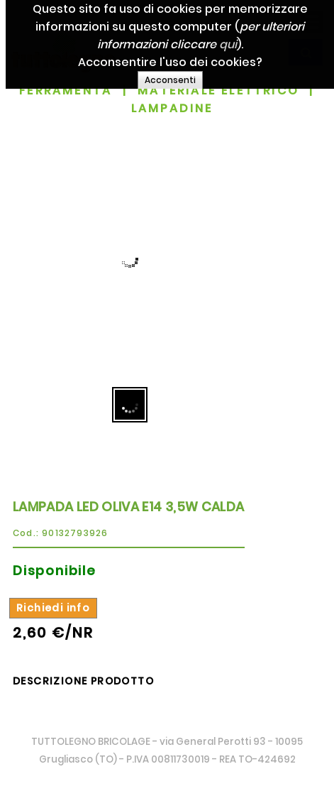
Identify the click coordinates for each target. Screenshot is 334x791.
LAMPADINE (172, 108)
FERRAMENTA (65, 90)
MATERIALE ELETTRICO (218, 90)
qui (235, 44)
